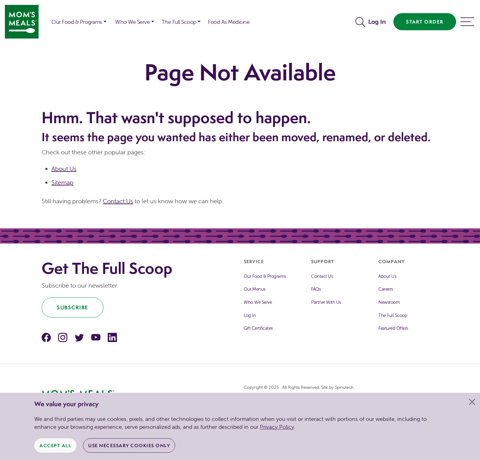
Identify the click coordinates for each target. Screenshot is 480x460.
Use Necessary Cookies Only (129, 445)
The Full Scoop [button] (179, 21)
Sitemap (62, 182)
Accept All (55, 445)
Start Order (425, 21)
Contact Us (118, 201)
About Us (64, 168)
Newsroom (389, 302)
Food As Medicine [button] (228, 21)
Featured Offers (393, 328)
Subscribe (72, 307)
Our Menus (254, 289)
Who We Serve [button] (132, 21)
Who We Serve (258, 302)
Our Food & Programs (76, 21)
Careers (385, 289)
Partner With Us (326, 302)
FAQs (316, 289)
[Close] (472, 402)
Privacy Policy (277, 426)
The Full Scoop (392, 315)
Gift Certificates (258, 328)
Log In (377, 21)
